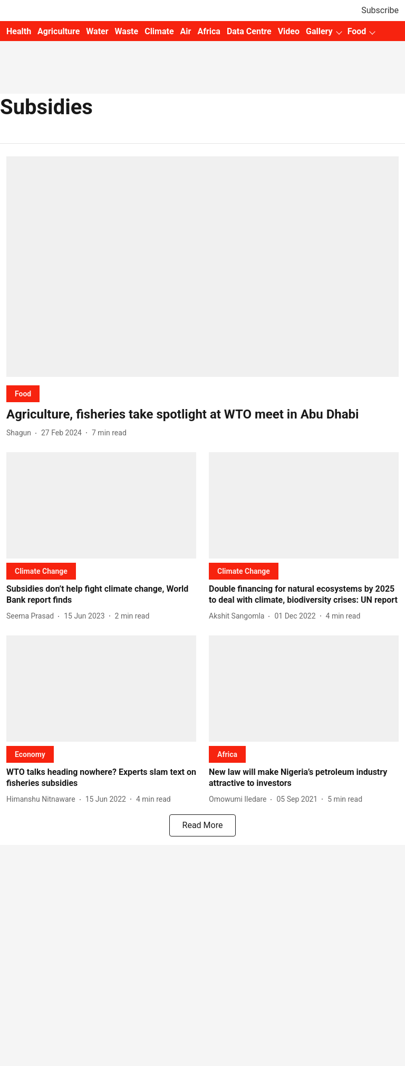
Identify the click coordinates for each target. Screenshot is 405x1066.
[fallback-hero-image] (202, 266)
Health (18, 31)
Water (97, 31)
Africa (208, 31)
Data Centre (249, 31)
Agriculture (58, 31)
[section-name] (23, 393)
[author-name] (20, 433)
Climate (158, 31)
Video (289, 31)
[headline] (202, 414)
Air (185, 31)
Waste (127, 31)
